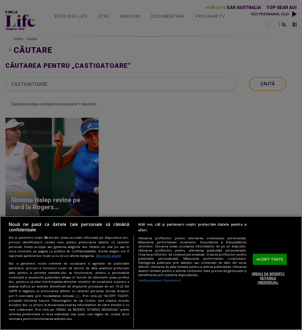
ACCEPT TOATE (270, 259)
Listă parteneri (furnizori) (159, 280)
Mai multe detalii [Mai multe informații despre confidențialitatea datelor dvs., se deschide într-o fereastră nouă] (108, 256)
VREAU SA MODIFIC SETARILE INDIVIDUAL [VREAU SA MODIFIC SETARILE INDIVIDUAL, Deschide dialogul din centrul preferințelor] (268, 278)
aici (77, 295)
